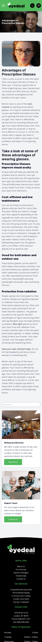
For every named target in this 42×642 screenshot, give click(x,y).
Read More (13, 462)
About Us (21, 566)
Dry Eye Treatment (21, 602)
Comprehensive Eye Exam (21, 589)
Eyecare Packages (21, 572)
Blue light (17, 324)
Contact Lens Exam (21, 599)
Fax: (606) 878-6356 (21, 622)
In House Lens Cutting (21, 596)
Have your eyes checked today (16, 349)
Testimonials (21, 576)
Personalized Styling (21, 592)
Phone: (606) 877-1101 (21, 619)
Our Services (21, 569)
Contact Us (13, 519)
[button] (3, 5)
